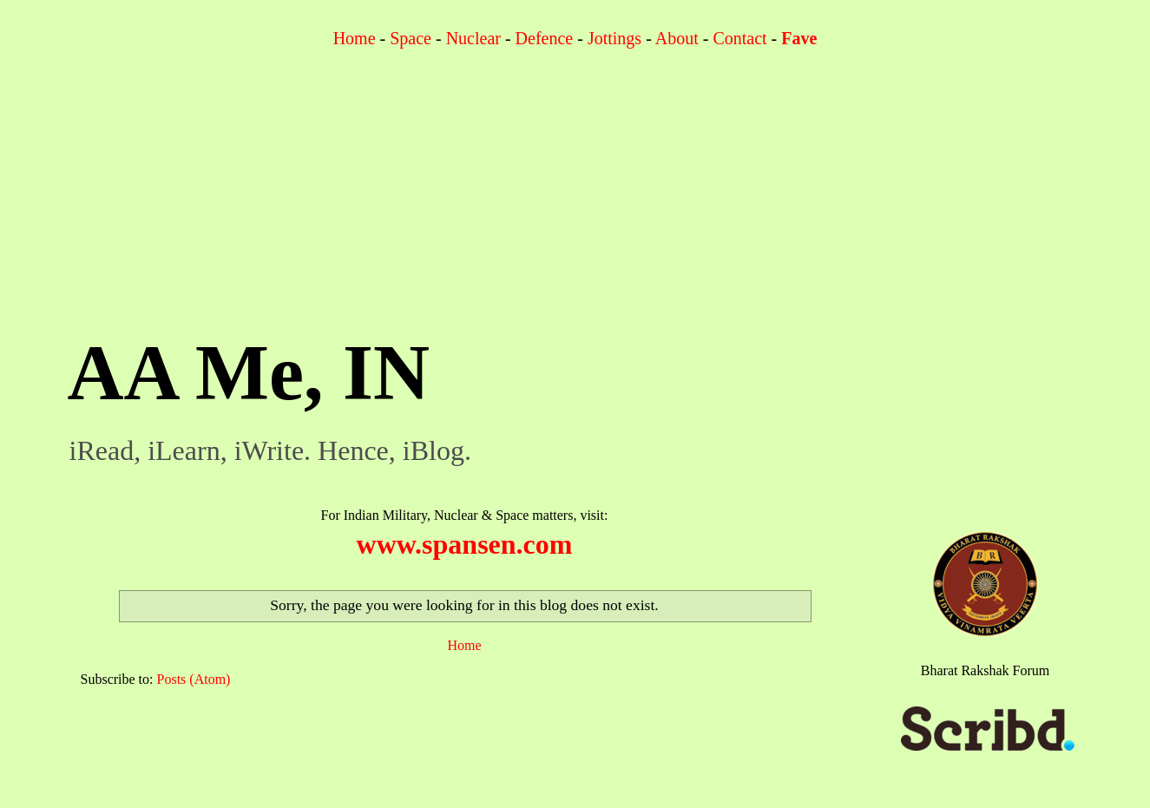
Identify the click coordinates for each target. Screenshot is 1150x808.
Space (410, 38)
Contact (739, 38)
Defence (545, 38)
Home (354, 38)
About (677, 38)
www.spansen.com (465, 544)
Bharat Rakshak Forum (985, 670)
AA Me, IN (249, 373)
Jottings (614, 38)
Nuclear (473, 38)
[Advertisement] (575, 197)
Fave (799, 38)
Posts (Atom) (194, 679)
